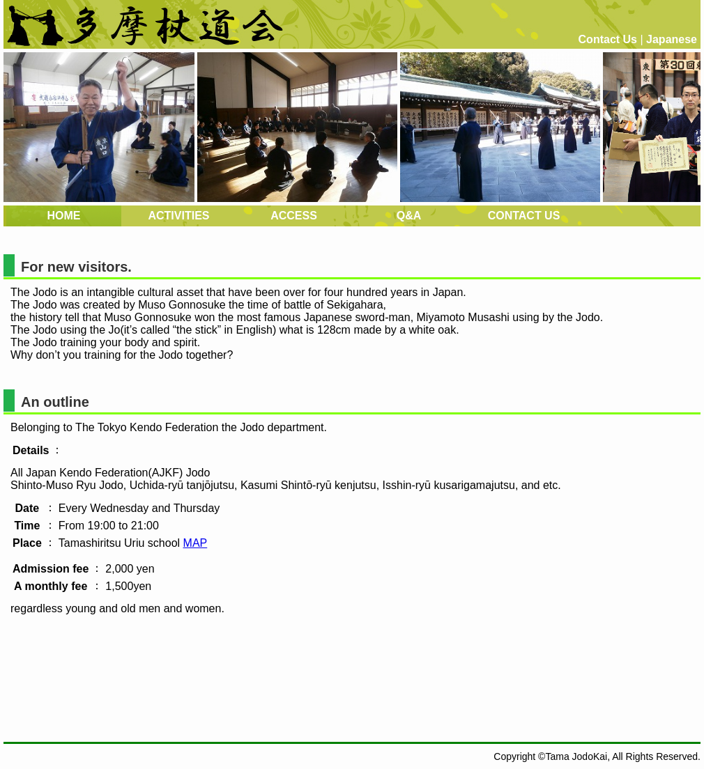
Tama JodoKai (576, 756)
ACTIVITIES (178, 216)
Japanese (671, 39)
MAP (195, 543)
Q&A (409, 216)
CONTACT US (524, 216)
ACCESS (293, 216)
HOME (64, 216)
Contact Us (608, 39)
